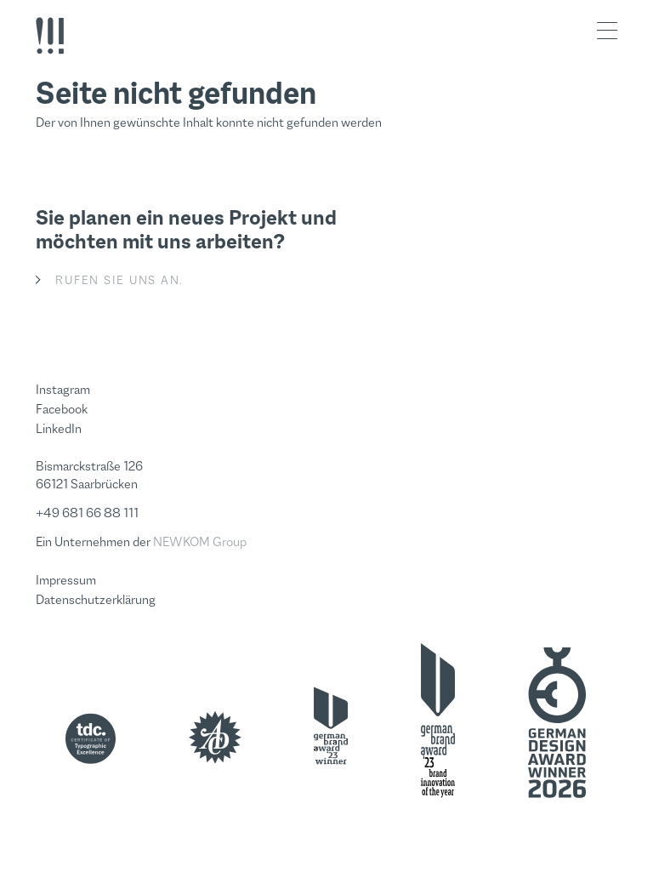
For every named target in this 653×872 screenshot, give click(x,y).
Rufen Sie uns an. (119, 280)
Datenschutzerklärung (96, 599)
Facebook (62, 409)
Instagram (63, 389)
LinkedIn (59, 428)
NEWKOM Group (200, 541)
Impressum (66, 580)
